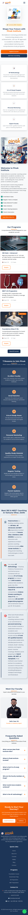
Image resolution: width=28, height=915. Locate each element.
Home (14, 851)
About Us (14, 853)
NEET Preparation (14, 882)
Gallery (14, 859)
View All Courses (14, 351)
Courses (14, 856)
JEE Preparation (14, 880)
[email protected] (15, 898)
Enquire (6, 267)
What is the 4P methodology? (14, 794)
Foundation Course (14, 874)
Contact (14, 865)
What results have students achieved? (14, 786)
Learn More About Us (8, 217)
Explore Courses (14, 51)
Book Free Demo (9, 821)
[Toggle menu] (24, 3)
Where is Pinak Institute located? (14, 759)
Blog (14, 862)
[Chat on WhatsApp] (24, 911)
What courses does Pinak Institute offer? (14, 750)
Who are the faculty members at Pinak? (14, 777)
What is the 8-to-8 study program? (14, 768)
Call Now (21, 821)
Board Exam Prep (14, 877)
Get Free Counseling (14, 55)
